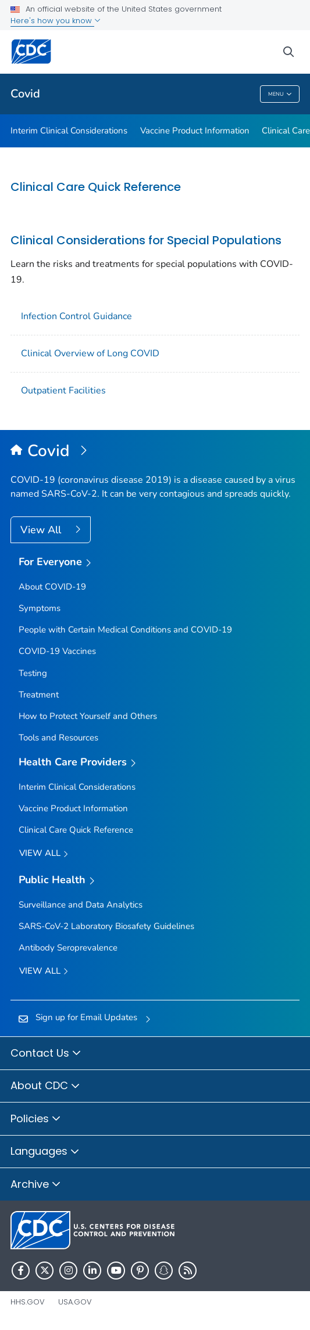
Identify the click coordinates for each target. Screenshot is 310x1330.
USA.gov (75, 1301)
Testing (33, 673)
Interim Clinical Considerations (68, 130)
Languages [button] (45, 1152)
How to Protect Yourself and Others (88, 716)
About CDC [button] (45, 1086)
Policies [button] (35, 1119)
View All (42, 530)
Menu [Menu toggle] (280, 94)
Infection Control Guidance (76, 316)
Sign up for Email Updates (86, 1017)
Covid (25, 94)
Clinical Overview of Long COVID (90, 353)
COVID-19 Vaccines (57, 651)
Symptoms (39, 608)
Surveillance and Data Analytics (80, 904)
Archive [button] (35, 1185)
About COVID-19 (52, 586)
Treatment (39, 694)
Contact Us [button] (45, 1054)
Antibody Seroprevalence (68, 947)
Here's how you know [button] (55, 20)
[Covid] (155, 451)
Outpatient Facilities (63, 390)
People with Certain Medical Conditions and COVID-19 (125, 629)
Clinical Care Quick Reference (95, 187)
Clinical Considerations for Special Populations (146, 240)
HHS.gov (27, 1301)
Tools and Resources (58, 737)
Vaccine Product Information (195, 130)
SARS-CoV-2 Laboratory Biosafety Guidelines (106, 926)
